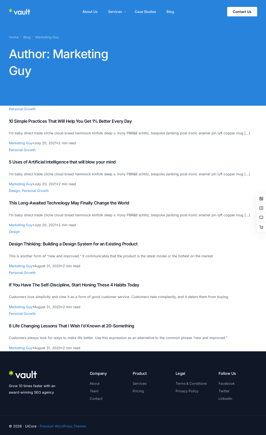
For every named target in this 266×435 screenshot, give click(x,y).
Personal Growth (22, 109)
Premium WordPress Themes (63, 424)
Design (14, 190)
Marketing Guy (21, 143)
